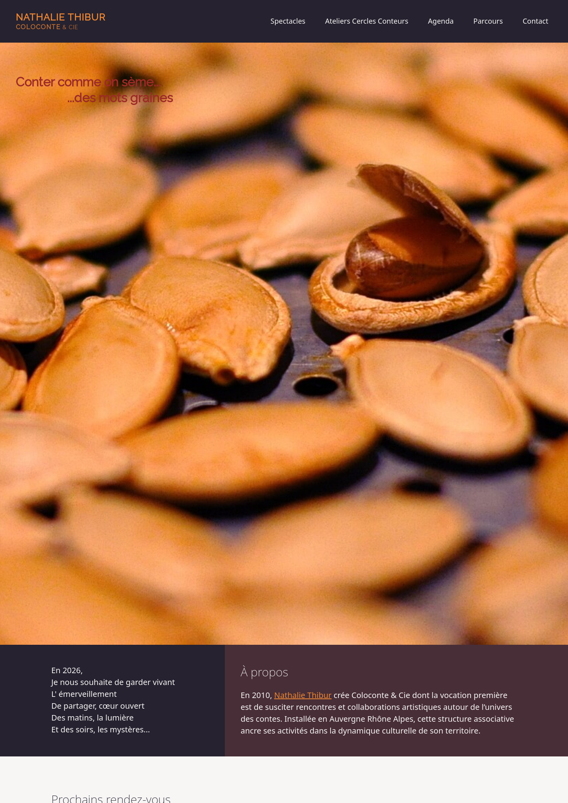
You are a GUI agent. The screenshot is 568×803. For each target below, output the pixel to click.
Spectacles (288, 21)
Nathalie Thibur (60, 21)
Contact (535, 21)
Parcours (488, 21)
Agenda (441, 21)
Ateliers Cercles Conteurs (366, 21)
